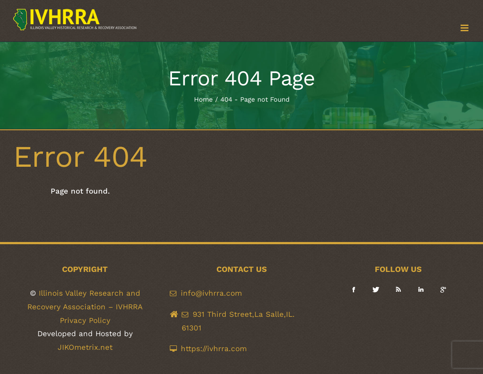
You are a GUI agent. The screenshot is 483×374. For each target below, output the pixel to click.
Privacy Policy (85, 320)
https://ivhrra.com (214, 348)
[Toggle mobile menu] (465, 28)
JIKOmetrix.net (85, 347)
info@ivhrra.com (211, 293)
